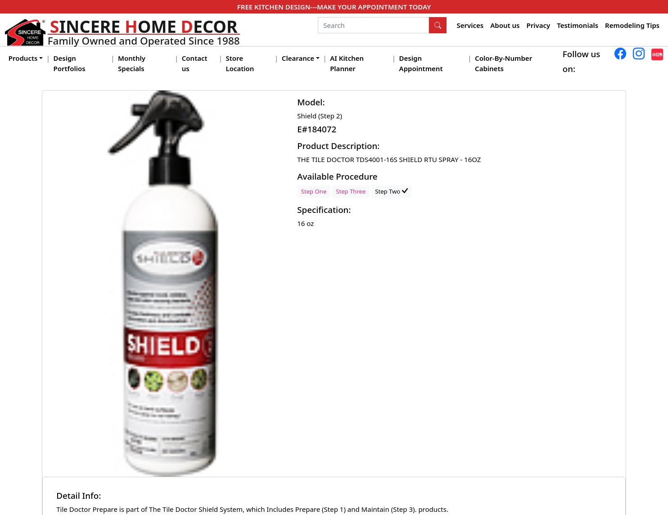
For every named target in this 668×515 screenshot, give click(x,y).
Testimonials (577, 25)
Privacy (538, 25)
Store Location (240, 63)
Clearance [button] (298, 58)
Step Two (391, 191)
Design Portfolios (70, 63)
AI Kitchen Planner (347, 63)
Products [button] (23, 58)
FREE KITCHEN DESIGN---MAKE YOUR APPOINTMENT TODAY (334, 6)
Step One (314, 191)
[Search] (373, 25)
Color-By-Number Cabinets (503, 63)
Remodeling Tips (632, 25)
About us (504, 25)
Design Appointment (421, 63)
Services (470, 25)
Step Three (351, 191)
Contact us (195, 63)
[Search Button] (438, 25)
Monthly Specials (131, 63)
